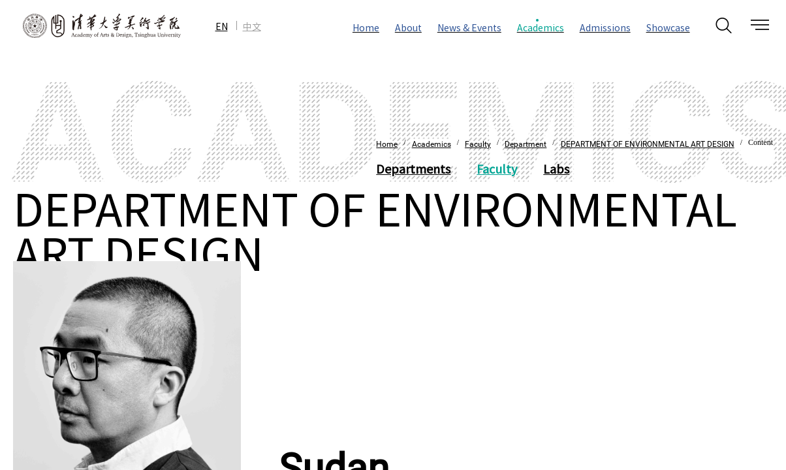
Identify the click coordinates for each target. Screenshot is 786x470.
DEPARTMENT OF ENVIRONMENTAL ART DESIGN (647, 144)
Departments (413, 169)
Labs (556, 169)
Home (387, 144)
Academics (431, 144)
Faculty (478, 144)
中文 (252, 26)
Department (525, 144)
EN (221, 26)
